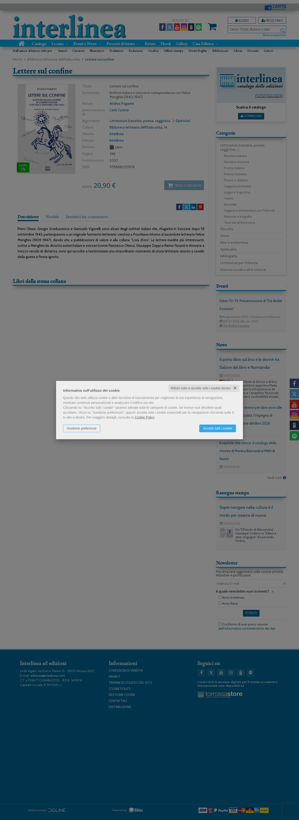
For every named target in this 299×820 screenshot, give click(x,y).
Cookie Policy (144, 417)
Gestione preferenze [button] (81, 428)
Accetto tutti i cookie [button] (217, 428)
